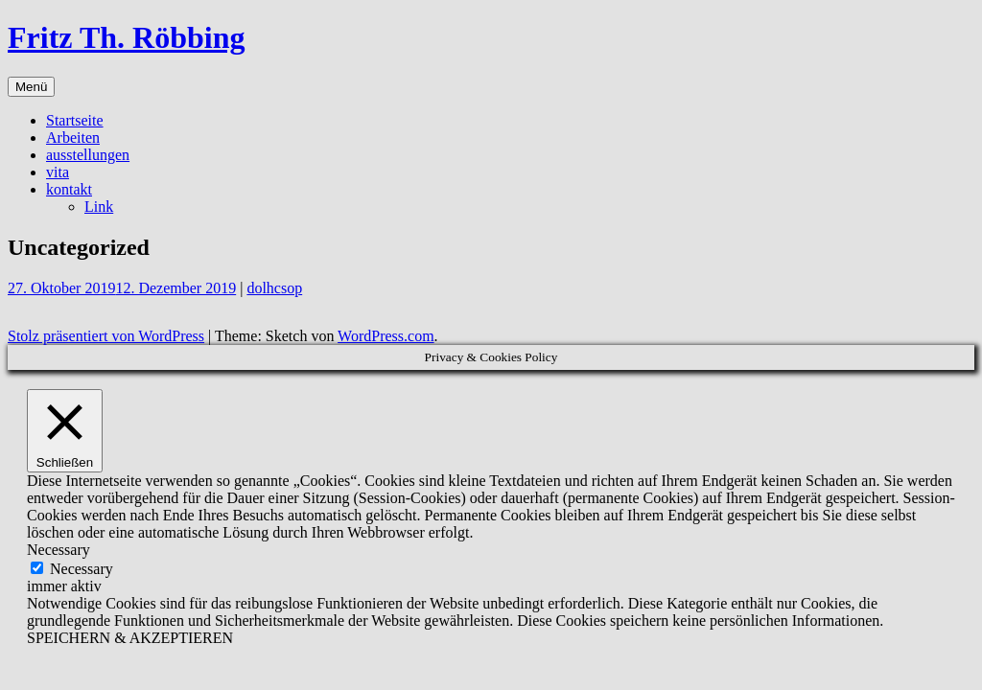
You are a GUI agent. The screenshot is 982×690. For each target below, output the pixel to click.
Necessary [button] (58, 549)
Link (98, 206)
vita (57, 172)
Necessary (81, 569)
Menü (31, 87)
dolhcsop (274, 288)
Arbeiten (73, 137)
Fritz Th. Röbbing (126, 37)
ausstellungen (87, 155)
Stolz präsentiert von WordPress (106, 336)
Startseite (75, 120)
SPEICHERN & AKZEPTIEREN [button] (130, 638)
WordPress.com (385, 336)
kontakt (69, 189)
